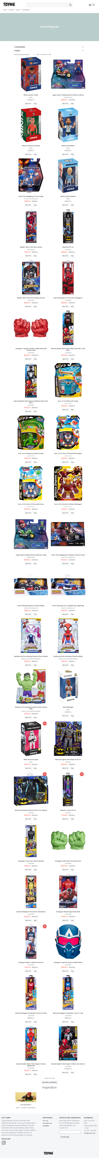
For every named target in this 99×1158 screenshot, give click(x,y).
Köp (35, 104)
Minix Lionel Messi (68, 146)
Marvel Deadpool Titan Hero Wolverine (31, 912)
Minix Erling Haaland (68, 196)
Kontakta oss (47, 1123)
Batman (68, 249)
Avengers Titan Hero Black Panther (31, 861)
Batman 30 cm (68, 247)
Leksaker (11, 10)
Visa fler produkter (49, 1082)
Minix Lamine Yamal (31, 95)
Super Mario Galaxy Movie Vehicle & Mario (68, 95)
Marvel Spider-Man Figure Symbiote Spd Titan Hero (31, 402)
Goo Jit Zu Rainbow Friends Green (31, 453)
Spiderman (31, 249)
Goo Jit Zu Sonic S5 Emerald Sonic (31, 504)
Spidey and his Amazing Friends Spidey (68, 656)
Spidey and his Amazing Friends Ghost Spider (31, 656)
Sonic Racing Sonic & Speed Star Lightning (68, 606)
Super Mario (68, 97)
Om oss (45, 1121)
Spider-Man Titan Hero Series (31, 247)
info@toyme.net (89, 1133)
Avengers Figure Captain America (31, 962)
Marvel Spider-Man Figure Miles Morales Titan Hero (68, 349)
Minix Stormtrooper (31, 760)
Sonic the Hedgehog (31, 199)
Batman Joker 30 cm (68, 810)
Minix (31, 97)
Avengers (31, 300)
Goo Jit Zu (68, 403)
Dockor (18, 10)
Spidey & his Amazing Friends (31, 659)
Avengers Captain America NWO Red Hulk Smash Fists (30, 349)
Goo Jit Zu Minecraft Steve (68, 401)
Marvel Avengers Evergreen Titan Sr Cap (68, 1013)
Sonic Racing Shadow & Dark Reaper (31, 606)
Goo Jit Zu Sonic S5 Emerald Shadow (68, 453)
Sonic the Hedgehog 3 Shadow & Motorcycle (68, 555)
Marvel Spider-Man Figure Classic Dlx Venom (68, 1064)
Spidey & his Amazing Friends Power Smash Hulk (31, 708)
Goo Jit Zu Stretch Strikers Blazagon (68, 504)
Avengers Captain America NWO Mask (68, 962)
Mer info (28, 104)
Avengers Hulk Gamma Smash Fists (68, 861)
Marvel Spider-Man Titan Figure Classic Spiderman (31, 1065)
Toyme (5, 10)
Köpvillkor (46, 1126)
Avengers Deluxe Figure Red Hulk (68, 912)
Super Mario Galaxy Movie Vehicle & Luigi (31, 555)
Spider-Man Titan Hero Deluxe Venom (31, 298)
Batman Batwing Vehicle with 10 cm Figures (31, 810)
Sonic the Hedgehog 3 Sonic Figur (31, 196)
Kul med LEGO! (26, 1105)
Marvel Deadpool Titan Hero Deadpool (68, 298)
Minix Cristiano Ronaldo (31, 146)
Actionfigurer (25, 10)
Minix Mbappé (68, 707)
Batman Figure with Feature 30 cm (68, 760)
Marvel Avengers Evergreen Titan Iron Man (31, 1013)
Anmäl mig (65, 1137)
